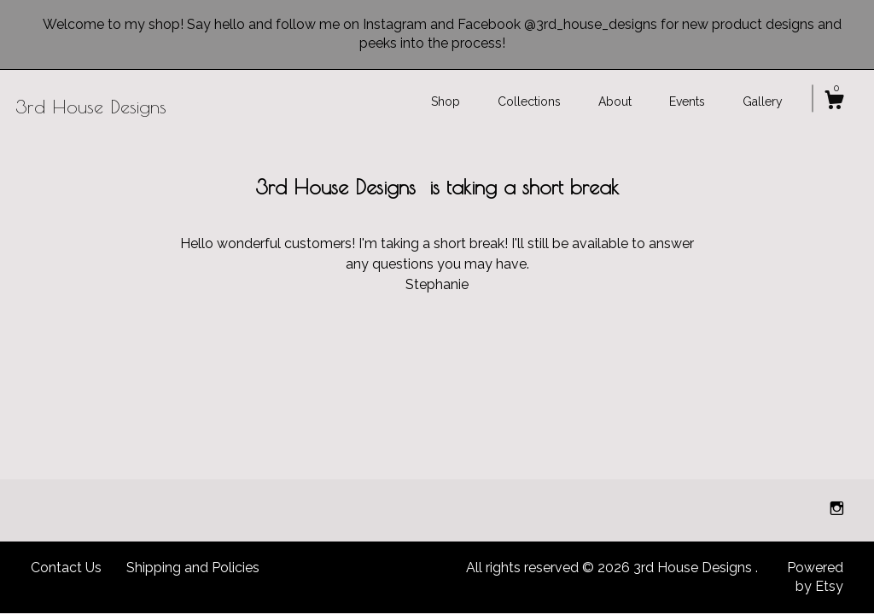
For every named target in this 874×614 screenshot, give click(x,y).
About (615, 101)
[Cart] (833, 102)
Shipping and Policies (192, 567)
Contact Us (66, 567)
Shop (445, 101)
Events (687, 101)
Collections (529, 101)
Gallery (763, 101)
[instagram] (836, 509)
